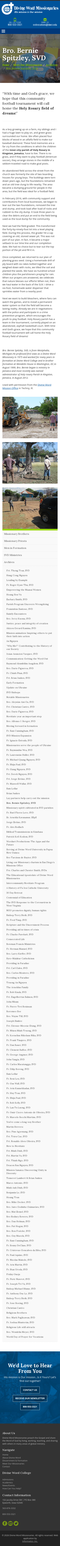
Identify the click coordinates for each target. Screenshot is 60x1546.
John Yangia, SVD (15, 1059)
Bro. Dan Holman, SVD (18, 1221)
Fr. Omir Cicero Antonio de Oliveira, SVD (28, 1112)
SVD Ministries (13, 555)
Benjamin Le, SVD (15, 1192)
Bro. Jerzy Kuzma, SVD (18, 618)
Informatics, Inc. (30, 1541)
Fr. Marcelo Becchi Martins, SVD (23, 1117)
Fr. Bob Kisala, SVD (16, 992)
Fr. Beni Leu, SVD (15, 1078)
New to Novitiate (15, 1146)
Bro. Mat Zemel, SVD (17, 1211)
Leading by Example (17, 580)
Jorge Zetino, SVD (16, 822)
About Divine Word (11, 1457)
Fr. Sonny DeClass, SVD (18, 1245)
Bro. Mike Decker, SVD (18, 1202)
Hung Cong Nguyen (16, 575)
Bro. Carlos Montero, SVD (20, 972)
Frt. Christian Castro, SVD (20, 706)
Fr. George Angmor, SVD (19, 1054)
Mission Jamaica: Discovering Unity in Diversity (26, 1172)
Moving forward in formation (22, 726)
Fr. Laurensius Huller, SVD (20, 754)
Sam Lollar (12, 788)
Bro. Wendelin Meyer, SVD (20, 1332)
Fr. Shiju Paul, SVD (16, 764)
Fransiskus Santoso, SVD (19, 609)
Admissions (7, 1479)
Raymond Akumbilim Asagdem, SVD (25, 663)
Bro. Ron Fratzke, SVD (18, 1231)
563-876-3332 (9, 1508)
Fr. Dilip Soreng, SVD (17, 1069)
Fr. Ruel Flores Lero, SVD (20, 812)
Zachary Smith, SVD (16, 599)
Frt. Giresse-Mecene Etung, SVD (23, 1025)
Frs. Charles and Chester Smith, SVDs (26, 870)
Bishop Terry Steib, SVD (19, 915)
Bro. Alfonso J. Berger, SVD (21, 721)
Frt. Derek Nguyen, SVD (19, 774)
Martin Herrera (14, 1126)
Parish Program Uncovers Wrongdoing (27, 604)
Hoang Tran (12, 1197)
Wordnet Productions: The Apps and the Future (28, 843)
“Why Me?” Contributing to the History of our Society (29, 647)
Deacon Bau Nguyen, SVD (19, 1165)
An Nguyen (12, 641)
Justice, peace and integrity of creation (27, 623)
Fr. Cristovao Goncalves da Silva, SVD (26, 1250)
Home (5, 64)
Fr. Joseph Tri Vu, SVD (18, 1283)
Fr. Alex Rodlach (15, 827)
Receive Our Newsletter (30, 1398)
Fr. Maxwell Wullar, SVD (19, 783)
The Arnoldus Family (17, 987)
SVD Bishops (13, 692)
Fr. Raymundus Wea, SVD (19, 750)
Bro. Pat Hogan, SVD (17, 1226)
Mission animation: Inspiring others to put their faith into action (29, 635)
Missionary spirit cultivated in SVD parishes (29, 807)
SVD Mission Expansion (18, 735)
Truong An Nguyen (16, 982)
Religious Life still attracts (20, 1327)
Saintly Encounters (16, 613)
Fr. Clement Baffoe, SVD (19, 1049)
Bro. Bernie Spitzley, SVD (22, 68)
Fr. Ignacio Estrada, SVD (19, 740)
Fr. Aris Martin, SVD (17, 1264)
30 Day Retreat (14, 892)
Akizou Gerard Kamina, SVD (21, 628)
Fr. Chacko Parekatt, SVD (19, 934)
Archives (52, 64)
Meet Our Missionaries (27, 64)
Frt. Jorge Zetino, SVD (18, 778)
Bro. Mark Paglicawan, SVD (20, 1317)
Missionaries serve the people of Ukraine (28, 745)
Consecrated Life (15, 939)
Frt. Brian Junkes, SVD (18, 677)
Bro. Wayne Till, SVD (17, 1016)
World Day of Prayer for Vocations (24, 1336)
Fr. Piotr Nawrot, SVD (18, 1279)
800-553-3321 (15, 22)
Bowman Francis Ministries (20, 944)
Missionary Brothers (16, 533)
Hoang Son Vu (13, 594)
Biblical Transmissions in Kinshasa (24, 831)
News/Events (8, 1485)
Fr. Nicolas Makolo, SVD (19, 1259)
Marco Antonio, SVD (17, 1182)
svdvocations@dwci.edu (45, 22)
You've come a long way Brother (23, 1122)
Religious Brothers (16, 1312)
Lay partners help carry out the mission (27, 798)
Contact (6, 1466)
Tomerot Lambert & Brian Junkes (24, 1178)
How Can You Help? (11, 1488)
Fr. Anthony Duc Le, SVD (19, 1293)
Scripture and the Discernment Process (27, 924)
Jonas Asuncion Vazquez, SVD (22, 653)
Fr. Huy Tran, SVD (15, 1093)
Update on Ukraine (16, 687)
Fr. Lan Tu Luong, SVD (18, 1107)
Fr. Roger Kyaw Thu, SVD (19, 585)
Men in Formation (15, 548)
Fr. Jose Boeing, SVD (17, 1303)
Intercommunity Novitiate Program (25, 883)
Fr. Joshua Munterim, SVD (20, 1322)
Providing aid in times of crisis (22, 929)
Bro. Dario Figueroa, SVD (20, 668)
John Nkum (12, 1001)
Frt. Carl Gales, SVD (17, 968)
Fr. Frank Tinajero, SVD (19, 1040)
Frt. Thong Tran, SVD (18, 570)
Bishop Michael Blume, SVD (21, 1288)
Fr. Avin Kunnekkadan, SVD (20, 1088)
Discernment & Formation (15, 1460)
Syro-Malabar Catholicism (20, 958)
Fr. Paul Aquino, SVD (17, 1255)
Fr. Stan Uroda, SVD (17, 1269)
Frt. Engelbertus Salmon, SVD (22, 997)
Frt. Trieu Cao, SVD (16, 1136)
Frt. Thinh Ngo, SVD (17, 1160)
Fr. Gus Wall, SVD (15, 1083)
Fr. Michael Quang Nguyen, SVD (23, 759)
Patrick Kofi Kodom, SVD (19, 836)
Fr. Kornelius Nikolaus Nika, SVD (23, 1035)
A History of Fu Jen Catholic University (27, 887)
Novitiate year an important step (24, 716)
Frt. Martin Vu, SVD (16, 1155)
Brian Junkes (13, 793)
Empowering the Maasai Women (23, 589)
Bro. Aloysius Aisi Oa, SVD (20, 702)
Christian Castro (15, 1308)
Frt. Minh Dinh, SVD (17, 1150)
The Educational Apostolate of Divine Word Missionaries (29, 877)
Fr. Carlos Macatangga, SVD (21, 1064)
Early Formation (15, 682)
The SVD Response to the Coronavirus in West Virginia (28, 904)
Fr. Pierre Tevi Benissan (19, 1006)
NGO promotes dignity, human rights (26, 910)
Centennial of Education (19, 897)
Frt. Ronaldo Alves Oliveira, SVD (23, 1141)
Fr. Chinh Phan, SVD (17, 673)
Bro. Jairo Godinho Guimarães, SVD (25, 1207)
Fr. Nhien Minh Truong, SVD (21, 1030)
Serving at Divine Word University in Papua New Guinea (29, 851)
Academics (7, 1482)
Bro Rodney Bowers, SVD (19, 1216)
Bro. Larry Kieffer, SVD (18, 953)
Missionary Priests (15, 540)
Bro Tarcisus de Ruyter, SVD (21, 857)
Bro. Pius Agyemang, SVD (19, 1131)
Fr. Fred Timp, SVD (16, 920)
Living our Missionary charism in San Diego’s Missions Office (30, 864)
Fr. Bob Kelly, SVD (15, 1102)
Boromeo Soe (13, 1011)
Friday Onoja (13, 1274)
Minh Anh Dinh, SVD (17, 1187)
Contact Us (30, 1389)
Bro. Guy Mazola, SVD (18, 1235)
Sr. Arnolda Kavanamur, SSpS (21, 817)
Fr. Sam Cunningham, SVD (20, 730)
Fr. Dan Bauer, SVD (16, 1045)
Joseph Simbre (14, 1021)
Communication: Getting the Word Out (27, 658)
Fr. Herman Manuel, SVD (19, 948)
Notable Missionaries (17, 697)
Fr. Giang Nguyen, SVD (18, 769)
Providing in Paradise (17, 963)
